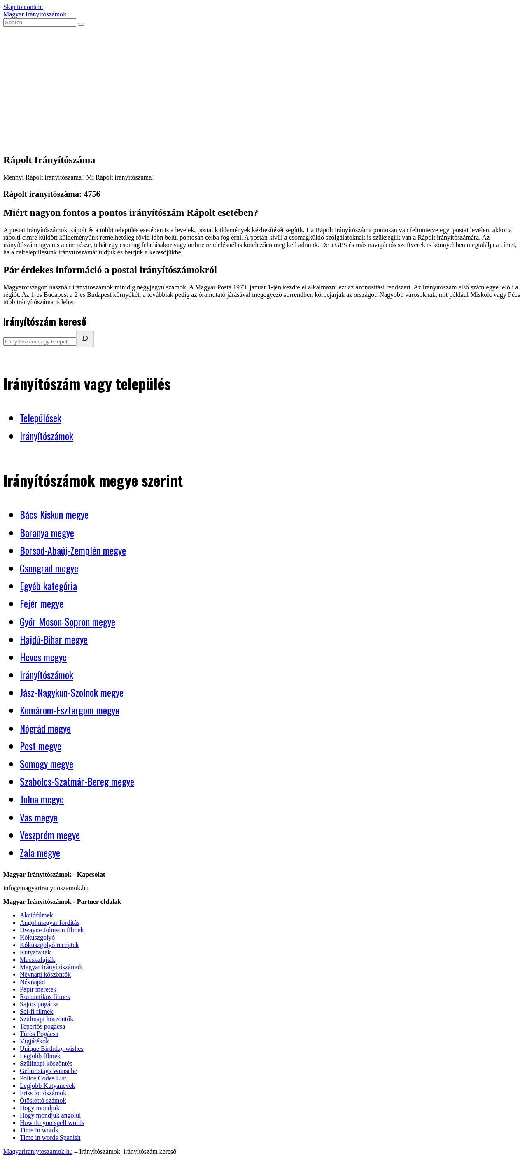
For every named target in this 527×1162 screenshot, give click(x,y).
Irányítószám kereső (44, 321)
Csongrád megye (49, 567)
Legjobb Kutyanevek (47, 1085)
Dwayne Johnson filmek (52, 929)
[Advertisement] (263, 88)
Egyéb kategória (48, 585)
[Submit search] (81, 24)
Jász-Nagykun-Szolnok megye (72, 692)
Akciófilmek (36, 915)
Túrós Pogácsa (39, 1033)
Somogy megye (46, 763)
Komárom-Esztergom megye (69, 709)
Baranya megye (47, 532)
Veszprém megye (50, 834)
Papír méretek (38, 989)
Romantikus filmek (45, 996)
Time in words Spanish (50, 1137)
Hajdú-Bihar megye (54, 639)
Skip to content (23, 6)
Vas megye (39, 817)
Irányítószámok (46, 435)
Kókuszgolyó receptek (49, 944)
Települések (40, 417)
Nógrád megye (45, 728)
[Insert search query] (39, 22)
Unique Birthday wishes (52, 1048)
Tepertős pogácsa (42, 1026)
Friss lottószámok (43, 1093)
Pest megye (40, 745)
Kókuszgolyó (37, 937)
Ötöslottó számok (43, 1100)
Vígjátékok (34, 1041)
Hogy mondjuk (39, 1107)
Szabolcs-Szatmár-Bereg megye (77, 781)
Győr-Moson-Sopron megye (67, 621)
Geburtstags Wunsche (48, 1070)
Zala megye (40, 852)
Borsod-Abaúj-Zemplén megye (73, 550)
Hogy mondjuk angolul (50, 1115)
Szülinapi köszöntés (46, 1063)
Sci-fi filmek (36, 1011)
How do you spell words (52, 1122)
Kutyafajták (35, 952)
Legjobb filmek (40, 1055)
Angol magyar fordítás (49, 922)
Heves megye (43, 656)
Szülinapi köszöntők (46, 1018)
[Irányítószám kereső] (85, 339)
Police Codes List (43, 1078)
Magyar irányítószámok (51, 967)
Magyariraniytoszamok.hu (37, 1151)
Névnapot (32, 981)
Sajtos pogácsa (39, 1004)
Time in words (39, 1130)
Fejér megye (41, 603)
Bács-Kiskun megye (54, 514)
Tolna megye (42, 798)
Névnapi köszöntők (45, 974)
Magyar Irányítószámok (34, 14)
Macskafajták (37, 959)
